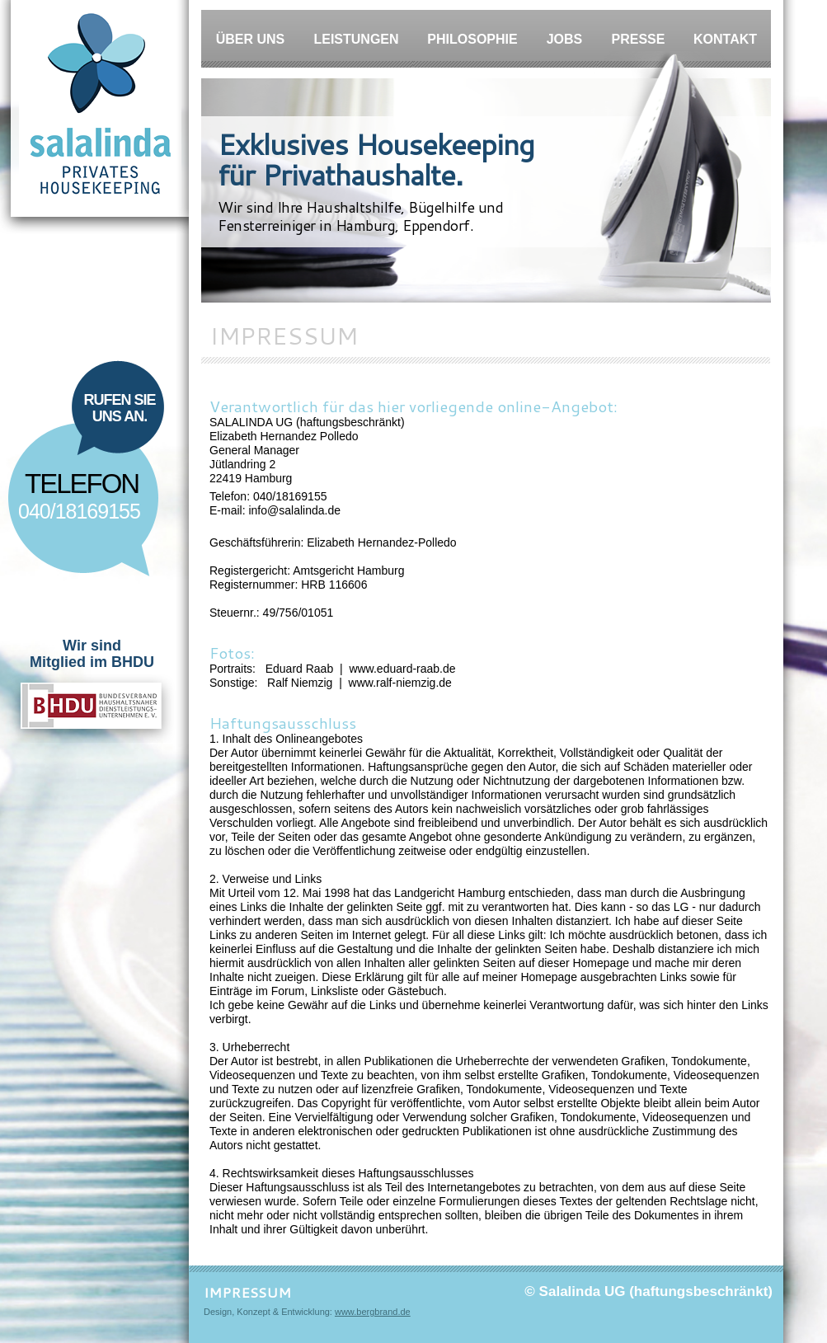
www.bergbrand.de (373, 1312)
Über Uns (250, 39)
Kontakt (725, 39)
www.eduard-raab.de (402, 668)
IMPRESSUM (247, 1292)
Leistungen (355, 39)
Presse (638, 39)
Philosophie (472, 39)
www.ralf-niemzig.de (400, 682)
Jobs (565, 39)
